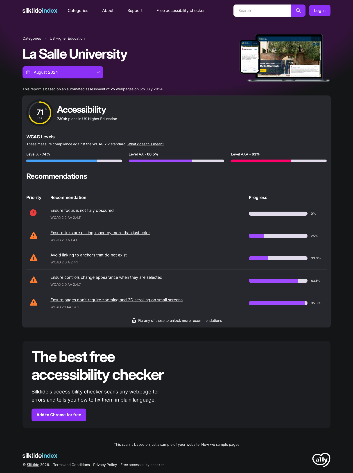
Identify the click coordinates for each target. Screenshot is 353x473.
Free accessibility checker (180, 10)
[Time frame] (63, 72)
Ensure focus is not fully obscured (82, 210)
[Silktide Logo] (40, 455)
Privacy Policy (105, 464)
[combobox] (63, 72)
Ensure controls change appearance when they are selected (106, 277)
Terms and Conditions (71, 464)
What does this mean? (145, 144)
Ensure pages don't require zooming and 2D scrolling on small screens (116, 299)
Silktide (33, 464)
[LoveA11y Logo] (321, 461)
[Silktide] (40, 10)
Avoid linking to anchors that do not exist (88, 255)
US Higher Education (67, 38)
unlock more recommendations (196, 320)
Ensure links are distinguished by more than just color (100, 232)
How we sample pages (220, 444)
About (107, 10)
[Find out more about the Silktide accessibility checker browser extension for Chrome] (176, 384)
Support (135, 10)
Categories (78, 10)
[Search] (262, 11)
